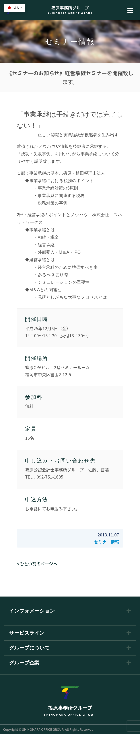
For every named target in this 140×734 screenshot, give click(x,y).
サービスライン (27, 633)
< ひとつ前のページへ (37, 563)
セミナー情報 (106, 542)
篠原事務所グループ (70, 10)
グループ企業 (24, 662)
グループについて (29, 648)
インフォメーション (32, 611)
